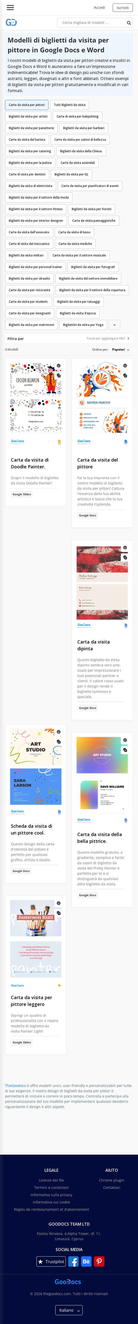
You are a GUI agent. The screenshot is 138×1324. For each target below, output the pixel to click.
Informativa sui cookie (51, 1202)
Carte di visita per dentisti (27, 174)
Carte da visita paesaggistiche (94, 220)
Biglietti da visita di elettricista (30, 186)
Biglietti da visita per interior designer (36, 220)
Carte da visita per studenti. (28, 301)
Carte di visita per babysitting (78, 116)
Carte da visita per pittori (27, 105)
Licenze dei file (51, 1180)
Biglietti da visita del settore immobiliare (88, 278)
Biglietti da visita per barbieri (83, 128)
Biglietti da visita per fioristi (91, 209)
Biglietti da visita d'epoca (78, 313)
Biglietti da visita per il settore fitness (36, 209)
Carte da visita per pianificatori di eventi (90, 186)
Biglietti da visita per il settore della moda (39, 197)
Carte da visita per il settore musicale (79, 255)
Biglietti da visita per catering (30, 151)
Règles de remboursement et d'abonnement (51, 1209)
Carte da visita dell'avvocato (29, 232)
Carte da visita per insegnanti (30, 313)
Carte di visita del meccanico (29, 244)
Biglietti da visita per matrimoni (31, 325)
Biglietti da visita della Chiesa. (81, 151)
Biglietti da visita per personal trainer (35, 267)
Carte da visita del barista (27, 139)
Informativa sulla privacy (51, 1194)
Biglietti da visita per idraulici (29, 278)
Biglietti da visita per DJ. (71, 174)
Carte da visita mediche (75, 244)
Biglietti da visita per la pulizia (30, 163)
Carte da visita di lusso (74, 232)
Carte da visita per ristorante (29, 290)
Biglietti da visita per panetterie (31, 128)
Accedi (99, 7)
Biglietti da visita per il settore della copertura (92, 290)
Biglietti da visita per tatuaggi (78, 301)
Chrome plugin (111, 1180)
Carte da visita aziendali (78, 163)
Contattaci (111, 1187)
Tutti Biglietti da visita (69, 105)
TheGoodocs (15, 1085)
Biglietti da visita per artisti (28, 116)
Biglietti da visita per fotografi (93, 267)
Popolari (118, 349)
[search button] (129, 23)
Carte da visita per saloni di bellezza (80, 139)
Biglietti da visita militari (26, 255)
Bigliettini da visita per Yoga (83, 325)
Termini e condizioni (51, 1187)
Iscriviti (123, 7)
